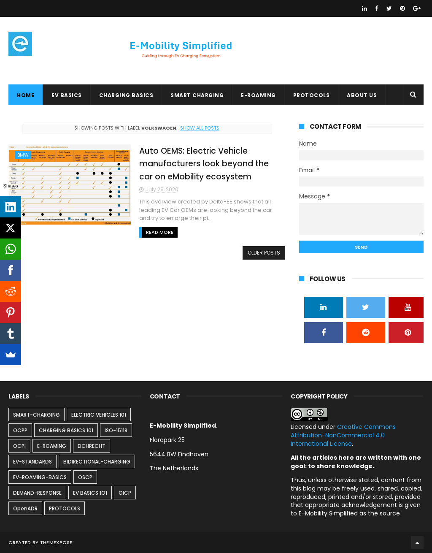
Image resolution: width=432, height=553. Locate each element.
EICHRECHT (91, 446)
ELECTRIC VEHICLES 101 (98, 414)
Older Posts (264, 252)
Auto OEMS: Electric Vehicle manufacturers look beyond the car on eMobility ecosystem (204, 163)
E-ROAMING (258, 95)
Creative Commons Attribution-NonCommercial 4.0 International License (343, 435)
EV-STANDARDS (32, 461)
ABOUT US (362, 95)
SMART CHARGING (197, 95)
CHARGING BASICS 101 (66, 430)
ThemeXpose (56, 542)
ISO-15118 (116, 430)
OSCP (85, 477)
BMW (23, 155)
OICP (125, 492)
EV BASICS (66, 95)
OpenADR (25, 508)
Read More (159, 232)
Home (25, 95)
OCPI (19, 446)
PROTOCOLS (311, 95)
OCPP (20, 430)
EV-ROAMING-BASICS (40, 477)
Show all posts (199, 128)
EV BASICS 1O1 (90, 492)
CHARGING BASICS (126, 95)
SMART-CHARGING (36, 414)
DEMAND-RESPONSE (37, 492)
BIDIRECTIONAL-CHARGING (96, 461)
